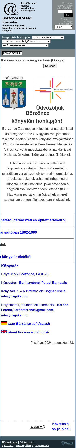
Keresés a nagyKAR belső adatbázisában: (65, 5)
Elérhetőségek (9, 442)
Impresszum (42, 445)
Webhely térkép (24, 445)
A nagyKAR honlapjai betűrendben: (66, 21)
